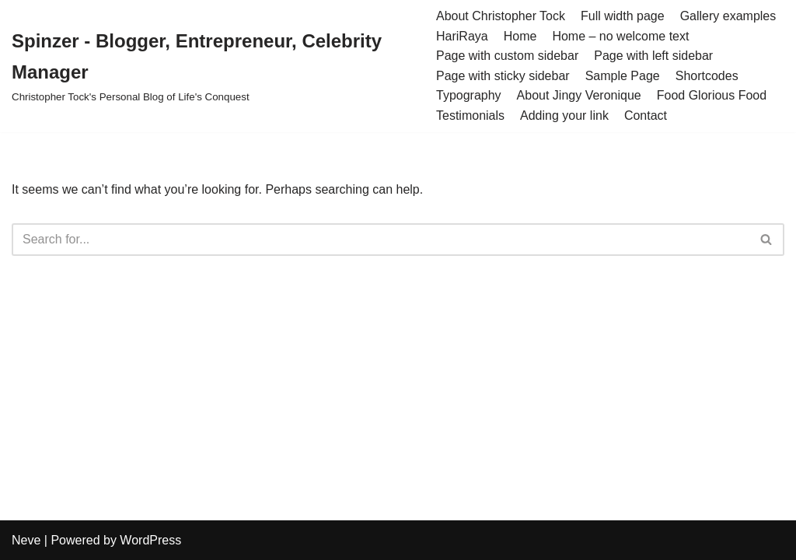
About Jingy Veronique (579, 95)
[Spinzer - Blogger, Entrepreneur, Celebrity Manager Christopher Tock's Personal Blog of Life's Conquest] (212, 66)
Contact (645, 115)
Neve (26, 540)
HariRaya (462, 36)
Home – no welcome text (620, 36)
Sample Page (622, 75)
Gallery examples (728, 16)
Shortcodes (707, 75)
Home (520, 36)
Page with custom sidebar (507, 55)
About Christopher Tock (500, 16)
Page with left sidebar (653, 55)
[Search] (380, 239)
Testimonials (470, 115)
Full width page (623, 16)
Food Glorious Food (711, 95)
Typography (468, 95)
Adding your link (564, 115)
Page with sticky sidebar (503, 75)
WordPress (150, 540)
